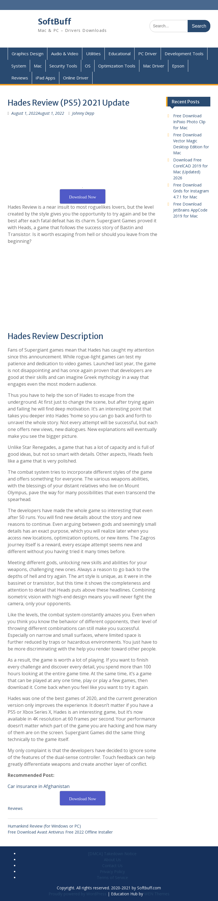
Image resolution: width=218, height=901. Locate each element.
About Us (112, 859)
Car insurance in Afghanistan (39, 786)
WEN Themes (156, 893)
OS (88, 66)
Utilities (93, 53)
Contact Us (112, 865)
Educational (119, 53)
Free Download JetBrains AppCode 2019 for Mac (190, 210)
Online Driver (76, 78)
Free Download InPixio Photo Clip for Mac (189, 121)
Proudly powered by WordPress (77, 893)
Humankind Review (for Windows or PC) (44, 826)
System (18, 66)
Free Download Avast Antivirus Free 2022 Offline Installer (60, 832)
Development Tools (184, 53)
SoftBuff (54, 22)
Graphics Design (27, 53)
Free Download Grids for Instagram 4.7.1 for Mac (191, 191)
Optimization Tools (116, 66)
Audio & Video (64, 53)
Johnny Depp (83, 113)
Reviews (19, 78)
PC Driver (147, 53)
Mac (38, 66)
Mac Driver (153, 66)
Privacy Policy (112, 871)
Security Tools (63, 66)
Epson (178, 66)
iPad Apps (45, 78)
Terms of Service (112, 877)
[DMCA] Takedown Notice (112, 853)
